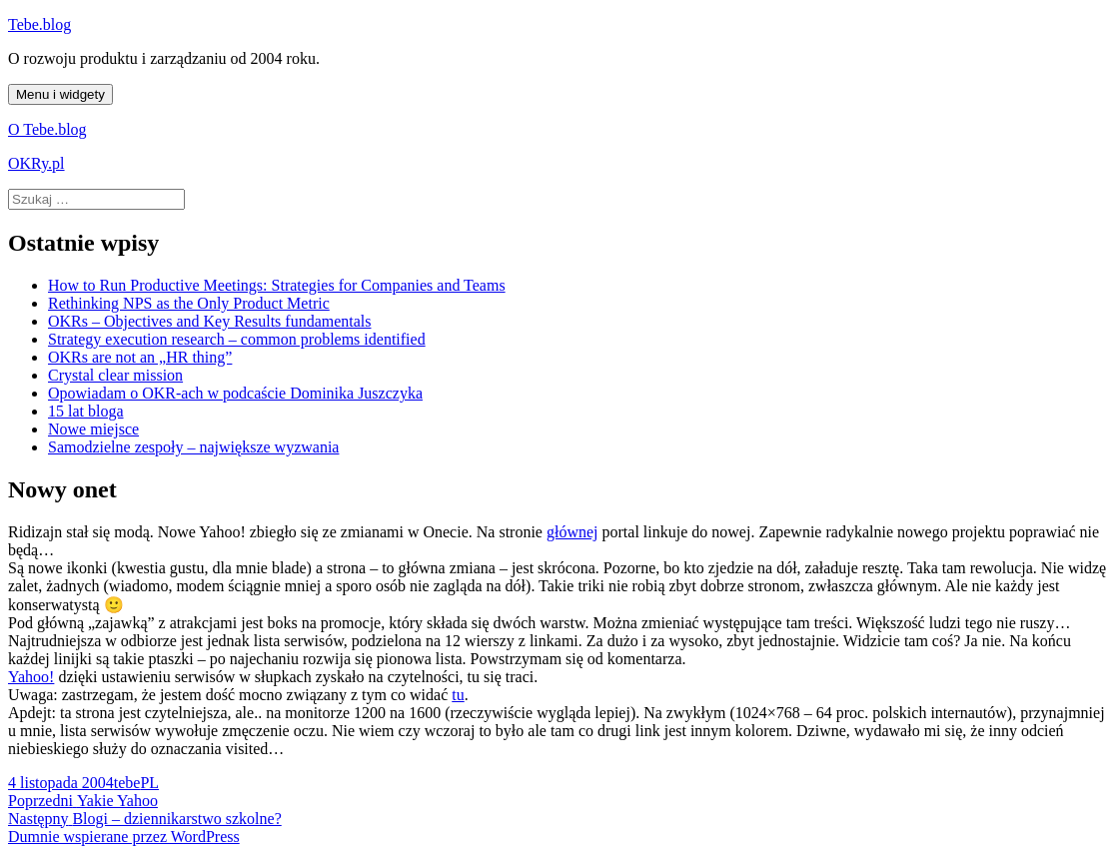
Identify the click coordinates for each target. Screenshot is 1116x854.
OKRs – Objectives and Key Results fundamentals (210, 321)
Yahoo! (31, 676)
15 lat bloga (86, 411)
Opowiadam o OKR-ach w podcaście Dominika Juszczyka (235, 393)
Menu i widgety (60, 94)
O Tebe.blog (47, 129)
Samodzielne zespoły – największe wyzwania (193, 446)
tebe (127, 782)
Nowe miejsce (93, 429)
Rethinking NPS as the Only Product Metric (189, 303)
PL (149, 782)
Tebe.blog (39, 24)
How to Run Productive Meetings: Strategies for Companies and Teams (277, 285)
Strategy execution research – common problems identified (237, 339)
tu (458, 694)
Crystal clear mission (115, 375)
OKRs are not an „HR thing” (140, 357)
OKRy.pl (36, 163)
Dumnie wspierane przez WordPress (124, 836)
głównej (572, 531)
